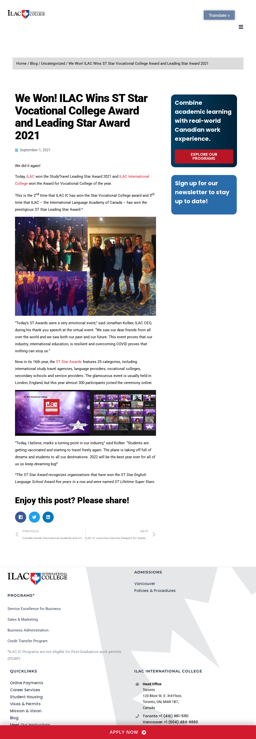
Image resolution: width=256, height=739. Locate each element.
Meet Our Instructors (30, 725)
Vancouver (144, 583)
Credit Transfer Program (28, 641)
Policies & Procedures (155, 590)
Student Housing (26, 697)
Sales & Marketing (23, 619)
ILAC (30, 176)
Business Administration (28, 630)
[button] (20, 517)
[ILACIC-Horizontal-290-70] (26, 11)
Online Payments (26, 683)
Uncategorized (53, 63)
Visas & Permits (25, 703)
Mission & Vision (26, 711)
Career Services (25, 689)
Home (21, 63)
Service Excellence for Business (34, 608)
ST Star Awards (69, 362)
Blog (34, 63)
